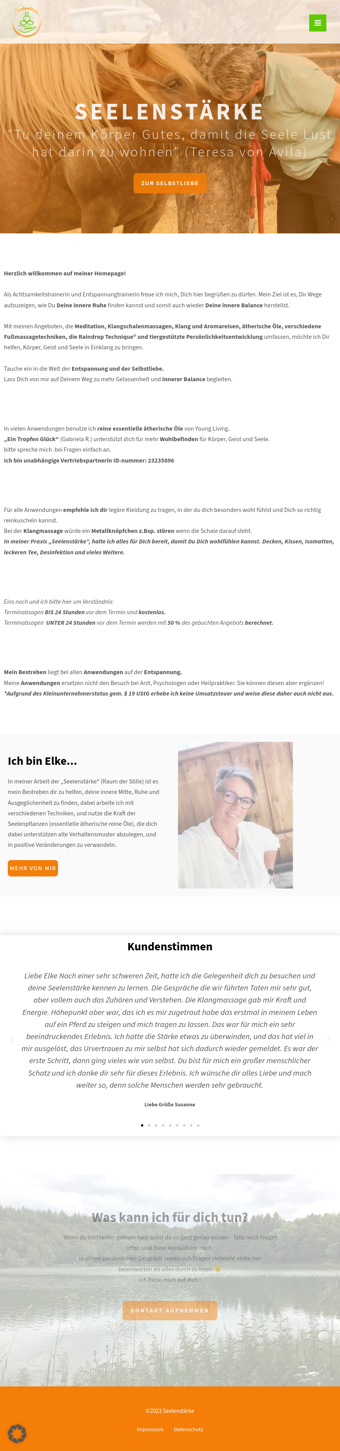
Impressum (146, 1430)
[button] (142, 1125)
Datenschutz (191, 1430)
